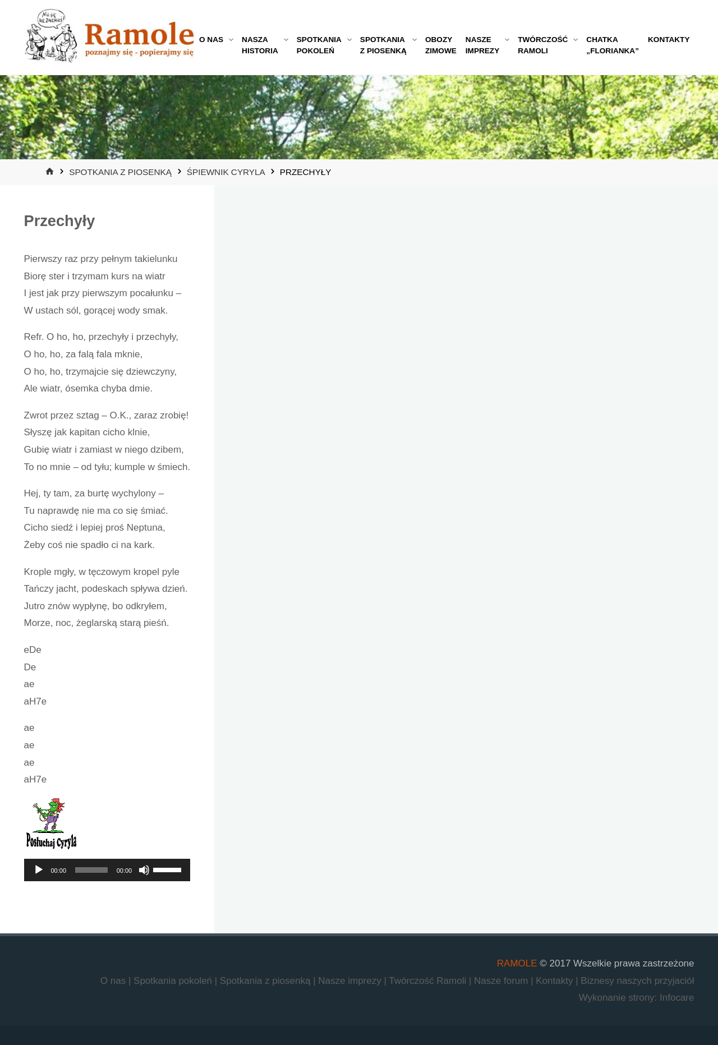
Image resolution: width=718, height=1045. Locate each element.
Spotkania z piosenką (120, 172)
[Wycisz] (144, 870)
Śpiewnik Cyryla (226, 172)
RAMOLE (517, 963)
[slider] (91, 870)
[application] (107, 870)
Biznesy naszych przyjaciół (637, 980)
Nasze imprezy (351, 980)
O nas (114, 980)
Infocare (677, 997)
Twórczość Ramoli (429, 980)
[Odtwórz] (38, 870)
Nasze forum (502, 980)
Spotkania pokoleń (174, 980)
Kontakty (556, 980)
